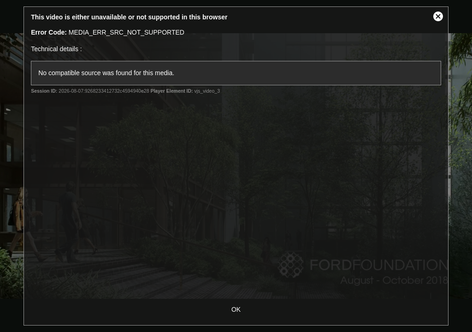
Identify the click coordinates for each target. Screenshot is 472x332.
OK (236, 309)
